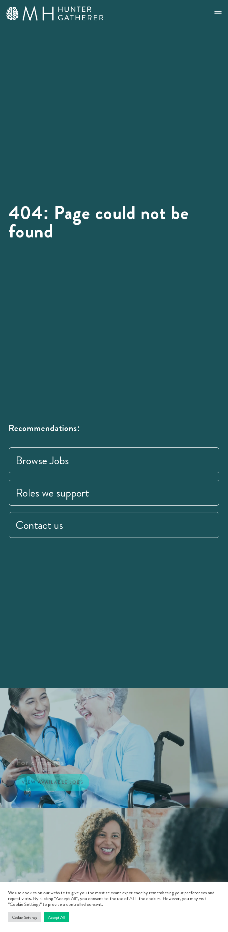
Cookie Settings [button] (24, 917)
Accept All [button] (56, 917)
